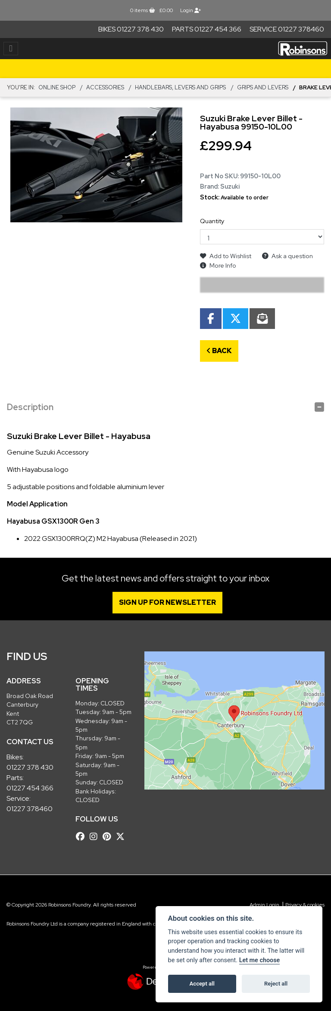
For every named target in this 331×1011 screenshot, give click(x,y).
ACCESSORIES (105, 87)
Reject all (275, 983)
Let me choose (259, 960)
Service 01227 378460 (287, 29)
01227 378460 (29, 808)
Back (219, 350)
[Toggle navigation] (10, 48)
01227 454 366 (29, 788)
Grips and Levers (262, 87)
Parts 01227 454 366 (206, 29)
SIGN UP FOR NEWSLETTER (170, 602)
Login (190, 10)
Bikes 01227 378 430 (131, 29)
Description (30, 407)
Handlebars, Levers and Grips (180, 87)
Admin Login (264, 904)
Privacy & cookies (305, 904)
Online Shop (56, 87)
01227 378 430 (29, 767)
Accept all (202, 983)
